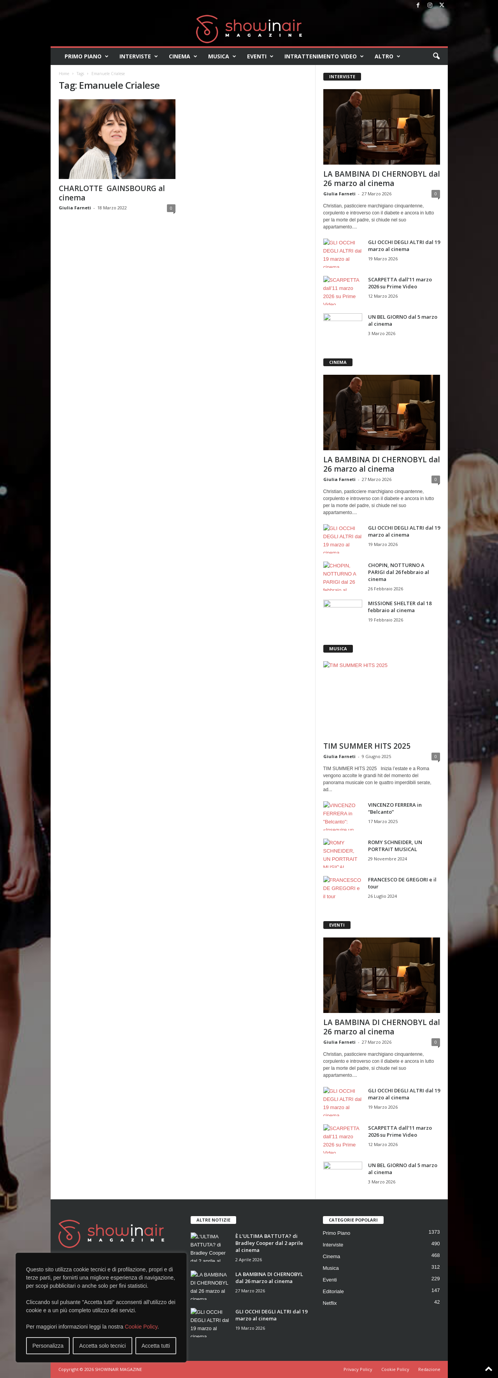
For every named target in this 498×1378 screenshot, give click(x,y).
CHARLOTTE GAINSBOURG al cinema (112, 193)
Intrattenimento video (324, 56)
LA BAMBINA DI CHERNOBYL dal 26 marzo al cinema (381, 178)
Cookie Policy (141, 1327)
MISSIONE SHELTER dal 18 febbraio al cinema (399, 607)
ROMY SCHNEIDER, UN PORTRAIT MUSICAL (395, 846)
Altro (387, 56)
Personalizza (47, 1346)
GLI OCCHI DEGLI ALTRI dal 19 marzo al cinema (404, 246)
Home (64, 73)
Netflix (330, 1303)
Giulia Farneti (75, 208)
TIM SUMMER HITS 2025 (366, 746)
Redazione (429, 1369)
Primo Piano (87, 56)
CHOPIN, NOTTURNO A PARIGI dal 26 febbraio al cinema (398, 572)
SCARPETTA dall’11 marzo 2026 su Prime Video (400, 283)
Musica (222, 56)
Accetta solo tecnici (102, 1346)
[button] (436, 56)
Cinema (183, 56)
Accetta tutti (156, 1346)
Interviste (138, 56)
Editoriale (333, 1291)
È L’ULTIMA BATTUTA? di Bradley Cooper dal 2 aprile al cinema (269, 1242)
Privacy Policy (358, 1369)
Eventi (260, 56)
